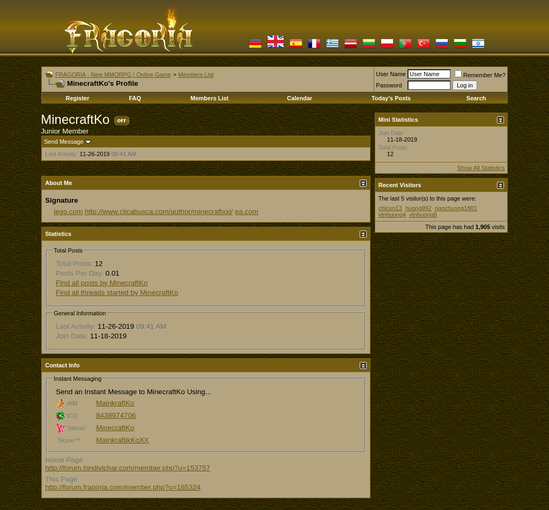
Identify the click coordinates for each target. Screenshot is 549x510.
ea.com (246, 212)
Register (77, 98)
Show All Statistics (481, 168)
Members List (195, 74)
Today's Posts (391, 98)
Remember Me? (480, 75)
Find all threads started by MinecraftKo (117, 293)
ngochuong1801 (456, 208)
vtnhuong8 (422, 214)
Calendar (299, 98)
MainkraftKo (115, 403)
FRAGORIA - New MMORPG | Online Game (113, 74)
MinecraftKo (115, 428)
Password (389, 85)
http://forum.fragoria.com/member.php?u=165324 (123, 487)
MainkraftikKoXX (122, 440)
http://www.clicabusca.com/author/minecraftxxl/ (159, 212)
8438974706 (116, 415)
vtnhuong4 (392, 214)
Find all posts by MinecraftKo (101, 283)
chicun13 (390, 208)
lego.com (68, 212)
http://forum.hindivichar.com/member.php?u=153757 (127, 468)
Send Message (63, 141)
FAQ (135, 98)
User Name (391, 74)
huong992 (418, 208)
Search (476, 98)
